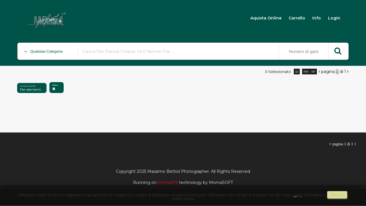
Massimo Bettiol (100, 17)
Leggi (297, 195)
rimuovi (337, 195)
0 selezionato (278, 71)
